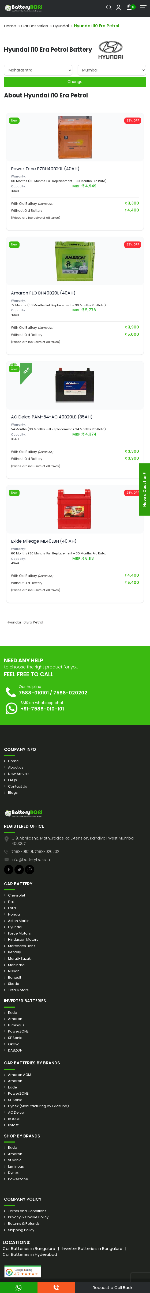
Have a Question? (144, 489)
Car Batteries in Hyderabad (30, 1254)
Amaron (15, 1018)
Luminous (16, 1025)
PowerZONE (18, 1031)
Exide (12, 1012)
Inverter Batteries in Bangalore (92, 1248)
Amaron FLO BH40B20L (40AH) (43, 293)
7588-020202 (70, 692)
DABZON (15, 1050)
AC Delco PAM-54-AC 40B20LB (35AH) (52, 417)
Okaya (14, 1044)
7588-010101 (34, 692)
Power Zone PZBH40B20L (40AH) (45, 169)
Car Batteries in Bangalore (29, 1248)
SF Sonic (15, 1037)
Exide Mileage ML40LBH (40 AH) (44, 541)
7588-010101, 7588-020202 (35, 851)
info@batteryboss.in (31, 859)
